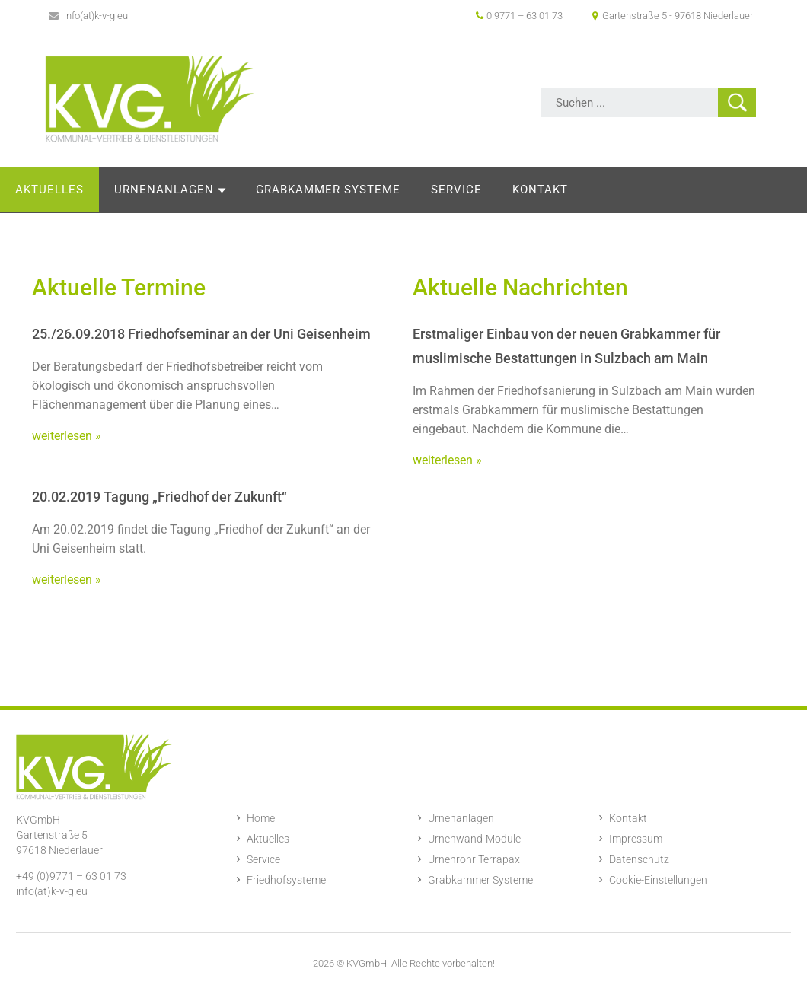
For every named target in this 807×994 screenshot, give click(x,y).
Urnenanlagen (274, 189)
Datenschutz (639, 859)
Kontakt (650, 189)
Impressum (635, 839)
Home (261, 818)
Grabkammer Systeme (438, 189)
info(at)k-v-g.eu (89, 15)
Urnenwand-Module (474, 839)
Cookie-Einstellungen (658, 880)
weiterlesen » (66, 436)
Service (566, 189)
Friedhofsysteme (286, 880)
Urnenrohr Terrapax (474, 859)
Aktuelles (160, 189)
